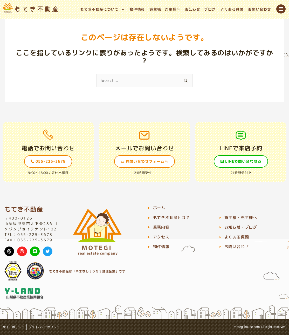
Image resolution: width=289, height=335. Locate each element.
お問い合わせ (259, 9)
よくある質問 (231, 9)
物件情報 (137, 9)
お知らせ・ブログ (200, 9)
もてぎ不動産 (23, 209)
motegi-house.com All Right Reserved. (260, 327)
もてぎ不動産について (102, 9)
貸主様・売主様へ (164, 9)
